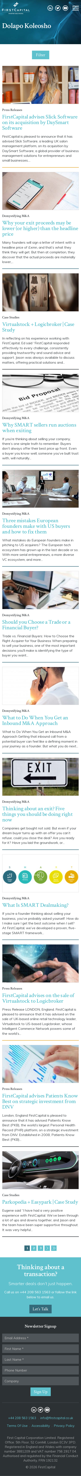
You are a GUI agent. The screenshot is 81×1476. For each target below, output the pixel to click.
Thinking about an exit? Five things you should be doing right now (37, 814)
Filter (40, 55)
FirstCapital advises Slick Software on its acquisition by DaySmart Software (40, 122)
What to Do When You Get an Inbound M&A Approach (35, 720)
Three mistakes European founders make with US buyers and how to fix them (36, 526)
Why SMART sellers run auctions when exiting (39, 427)
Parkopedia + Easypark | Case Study (40, 1202)
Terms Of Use (17, 1426)
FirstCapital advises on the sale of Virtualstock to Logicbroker (38, 998)
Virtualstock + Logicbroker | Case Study (38, 327)
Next (47, 1248)
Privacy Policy (64, 1426)
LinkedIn (50, 8)
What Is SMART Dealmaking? (35, 905)
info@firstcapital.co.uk (56, 1418)
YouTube (65, 8)
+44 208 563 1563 (22, 1418)
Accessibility (41, 1426)
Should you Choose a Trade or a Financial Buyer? (36, 624)
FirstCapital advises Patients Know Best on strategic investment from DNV (40, 1101)
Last (54, 1248)
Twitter (57, 8)
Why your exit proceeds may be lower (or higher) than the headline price (40, 228)
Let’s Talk (40, 1309)
